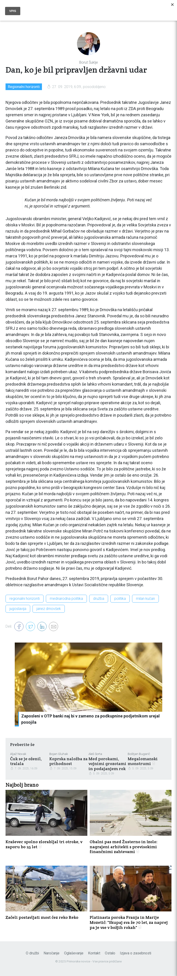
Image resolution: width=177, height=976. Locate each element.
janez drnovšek (48, 608)
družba (98, 598)
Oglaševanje (73, 953)
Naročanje (51, 953)
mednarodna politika (66, 598)
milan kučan (145, 598)
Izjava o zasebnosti (135, 953)
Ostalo (110, 953)
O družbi (32, 953)
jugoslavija (17, 608)
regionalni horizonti (24, 598)
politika (120, 598)
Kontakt (94, 953)
